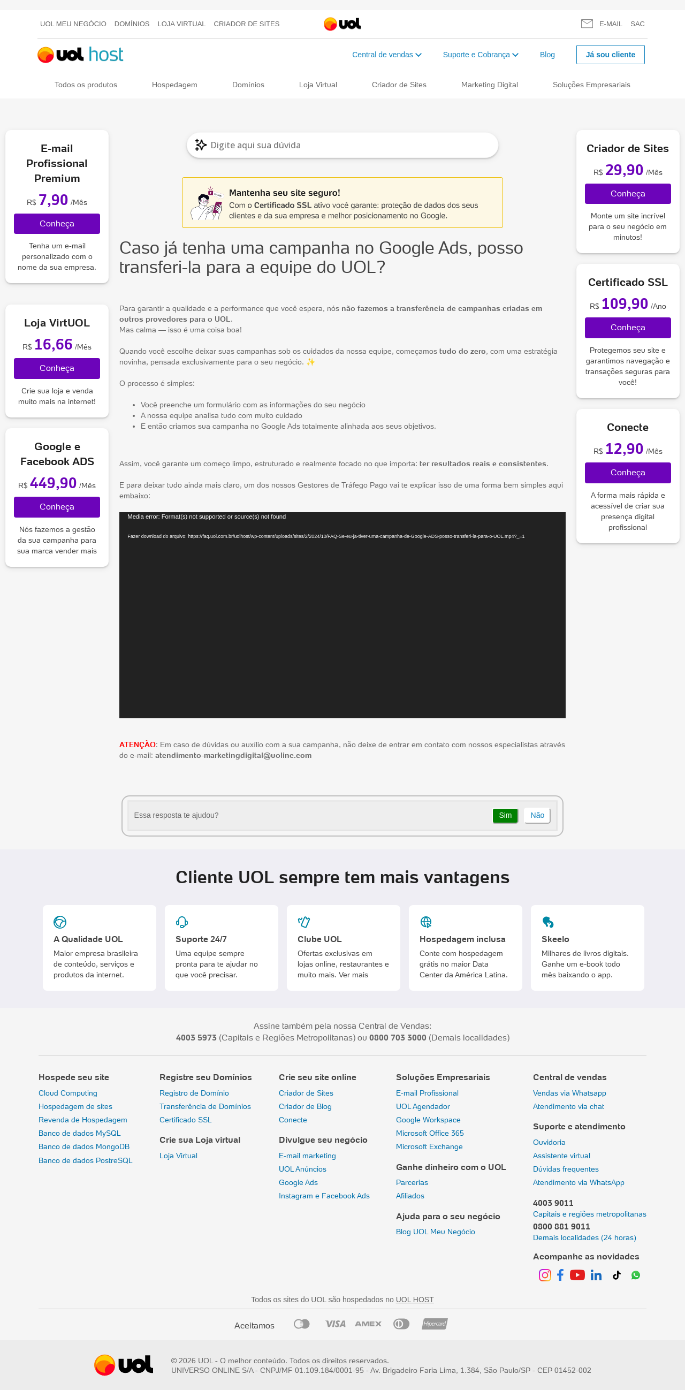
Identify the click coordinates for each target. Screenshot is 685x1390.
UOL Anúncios (302, 1169)
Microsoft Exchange (429, 1146)
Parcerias (412, 1182)
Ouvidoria (549, 1142)
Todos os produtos (86, 84)
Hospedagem (174, 84)
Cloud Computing (68, 1093)
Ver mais (353, 974)
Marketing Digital (489, 84)
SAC (637, 24)
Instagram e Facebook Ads (324, 1195)
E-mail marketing (307, 1155)
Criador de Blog (305, 1106)
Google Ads (298, 1182)
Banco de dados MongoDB (84, 1146)
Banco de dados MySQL (80, 1133)
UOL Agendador (423, 1106)
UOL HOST (415, 1299)
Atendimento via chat (568, 1106)
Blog (547, 54)
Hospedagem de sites (75, 1106)
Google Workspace (428, 1119)
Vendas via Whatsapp (569, 1093)
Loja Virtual (182, 24)
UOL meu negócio (73, 24)
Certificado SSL (185, 1119)
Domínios (132, 24)
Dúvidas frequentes (566, 1169)
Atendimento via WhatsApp (579, 1182)
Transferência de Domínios (205, 1106)
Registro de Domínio (194, 1093)
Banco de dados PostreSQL (86, 1160)
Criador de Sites (247, 24)
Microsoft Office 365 (430, 1133)
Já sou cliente (611, 54)
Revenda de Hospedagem (83, 1119)
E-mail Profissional (427, 1093)
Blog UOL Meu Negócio (435, 1231)
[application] (342, 615)
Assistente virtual (561, 1155)
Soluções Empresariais (591, 84)
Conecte (293, 1119)
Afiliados (410, 1195)
